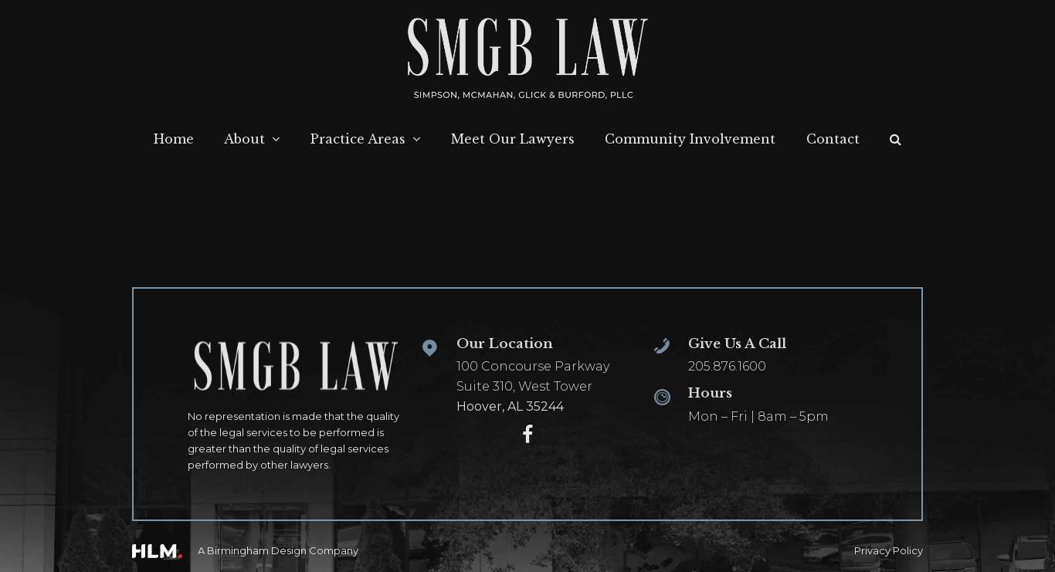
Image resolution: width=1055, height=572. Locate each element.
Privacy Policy (888, 550)
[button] (895, 140)
